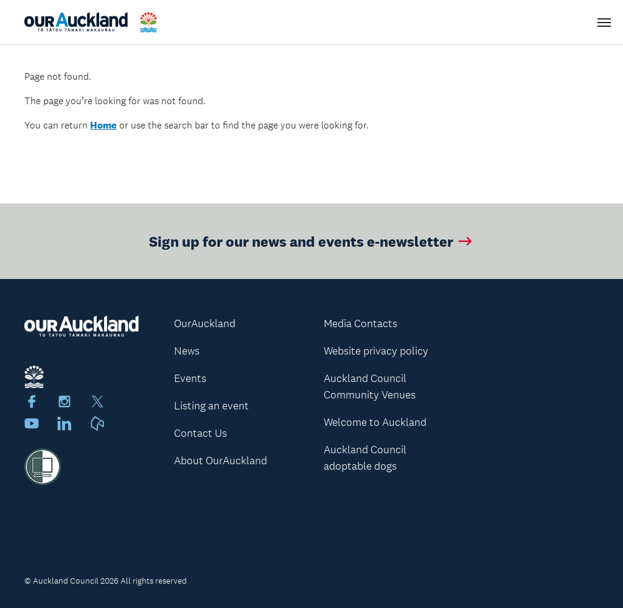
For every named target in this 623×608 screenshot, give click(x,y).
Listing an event (211, 405)
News (187, 351)
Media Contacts (360, 323)
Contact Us (200, 433)
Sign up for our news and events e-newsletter (312, 241)
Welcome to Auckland (375, 422)
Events (190, 378)
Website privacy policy (376, 351)
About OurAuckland (220, 460)
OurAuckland (204, 323)
